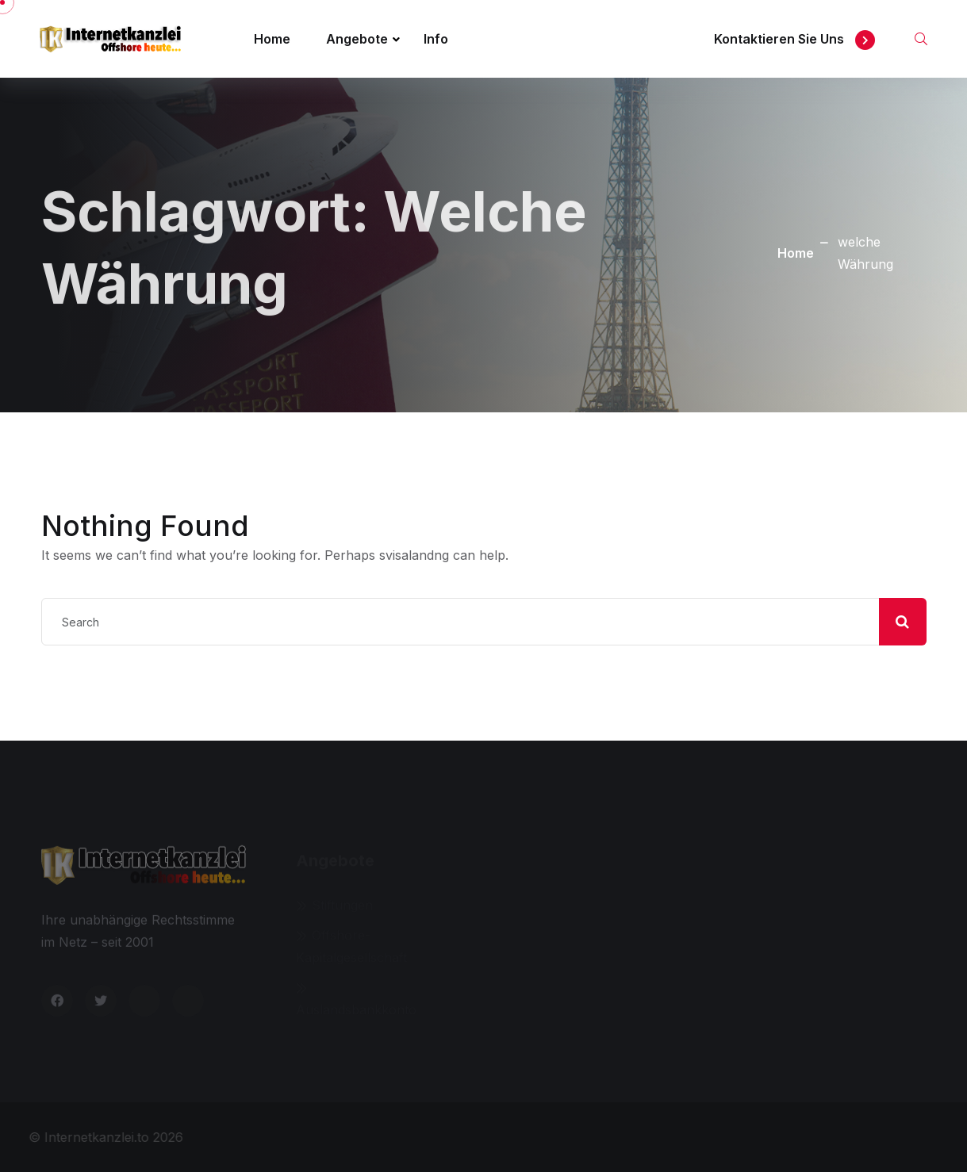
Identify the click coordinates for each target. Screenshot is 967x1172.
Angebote (357, 39)
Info (436, 39)
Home (272, 39)
